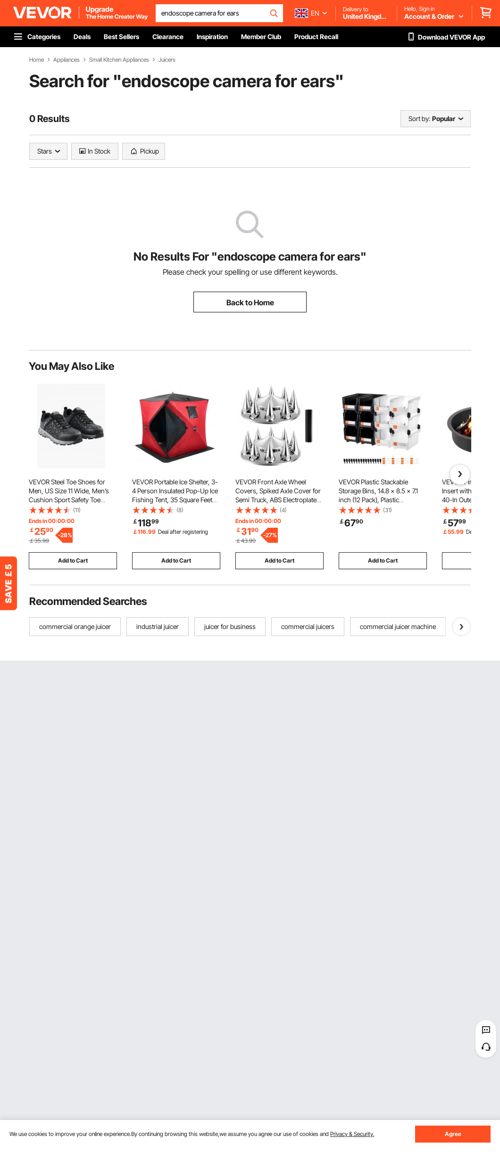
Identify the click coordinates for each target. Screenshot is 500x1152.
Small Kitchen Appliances (119, 60)
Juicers (166, 60)
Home (36, 60)
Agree (453, 1133)
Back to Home (250, 302)
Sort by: (419, 118)
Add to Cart (73, 560)
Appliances (66, 60)
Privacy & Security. (352, 1133)
